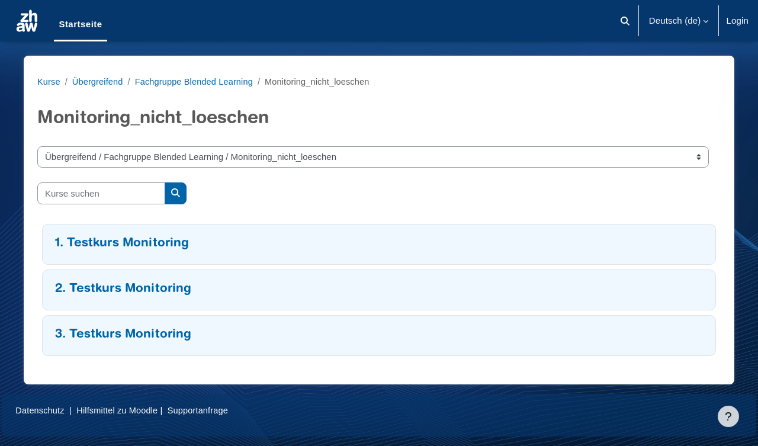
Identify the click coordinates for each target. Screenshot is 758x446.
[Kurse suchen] (106, 193)
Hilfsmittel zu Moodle (147, 410)
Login (737, 20)
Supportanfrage (230, 410)
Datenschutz (67, 410)
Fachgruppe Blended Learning (203, 81)
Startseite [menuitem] (80, 24)
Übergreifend (104, 81)
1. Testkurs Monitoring (127, 244)
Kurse (54, 81)
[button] (625, 20)
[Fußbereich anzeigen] (728, 416)
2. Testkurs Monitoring (128, 289)
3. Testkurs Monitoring (128, 335)
